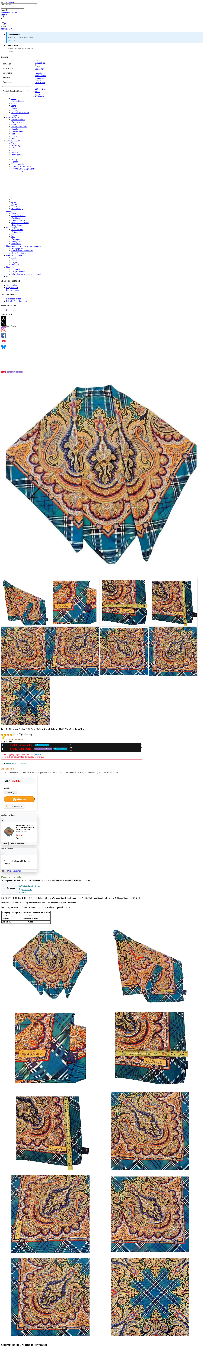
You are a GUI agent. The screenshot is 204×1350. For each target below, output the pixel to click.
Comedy (14, 110)
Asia (13, 138)
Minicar (14, 152)
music (13, 98)
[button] (102, 26)
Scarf (24, 892)
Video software (41, 89)
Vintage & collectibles (12, 91)
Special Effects (17, 101)
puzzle (14, 150)
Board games (16, 155)
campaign (7, 64)
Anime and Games (19, 127)
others (14, 103)
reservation (7, 73)
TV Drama (39, 96)
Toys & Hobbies (13, 141)
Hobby (14, 159)
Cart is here (39, 69)
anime (37, 91)
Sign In (4, 15)
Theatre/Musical (18, 131)
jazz (13, 134)
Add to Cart (19, 799)
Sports (14, 108)
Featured (6, 77)
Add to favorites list (14, 806)
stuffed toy (15, 145)
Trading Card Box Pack (21, 166)
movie (37, 94)
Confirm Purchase (17, 843)
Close (4, 871)
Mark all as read (8, 29)
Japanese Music (18, 120)
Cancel (5, 843)
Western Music (17, 122)
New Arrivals (8, 68)
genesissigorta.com (12, 2)
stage (13, 106)
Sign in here (40, 63)
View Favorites (14, 871)
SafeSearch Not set (9, 12)
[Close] (2, 820)
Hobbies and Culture (20, 113)
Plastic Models (17, 164)
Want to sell (8, 82)
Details (38, 754)
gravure (14, 115)
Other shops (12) (16, 763)
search (4, 10)
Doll (13, 148)
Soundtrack (16, 129)
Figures (14, 162)
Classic (14, 124)
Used (35, 749)
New (26, 745)
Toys (13, 143)
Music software (12, 117)
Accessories (27, 889)
